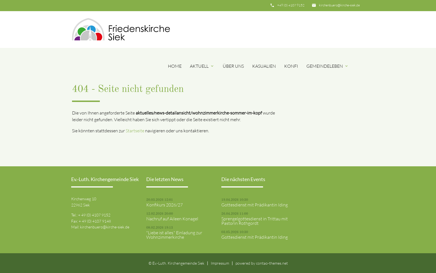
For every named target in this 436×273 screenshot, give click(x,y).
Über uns (233, 66)
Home (175, 66)
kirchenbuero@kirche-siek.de (339, 5)
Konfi (291, 66)
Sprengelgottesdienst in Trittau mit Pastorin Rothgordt (254, 220)
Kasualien (264, 66)
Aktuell (202, 66)
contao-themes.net (272, 263)
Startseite (135, 130)
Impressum (220, 263)
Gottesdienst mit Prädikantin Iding (254, 205)
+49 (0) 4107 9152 (290, 5)
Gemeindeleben (327, 66)
